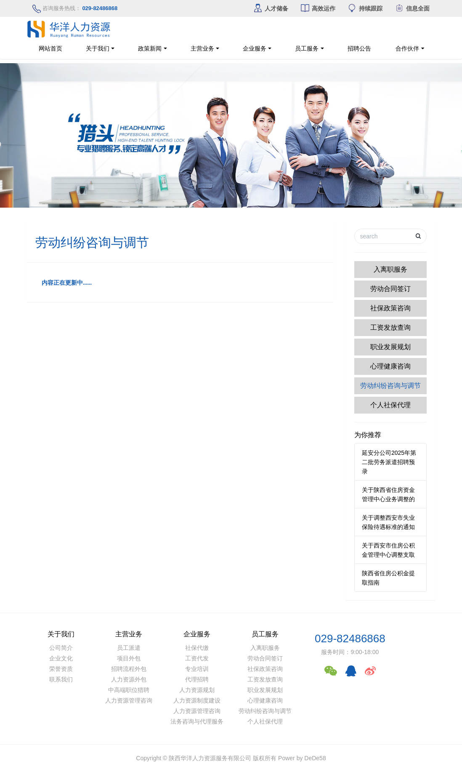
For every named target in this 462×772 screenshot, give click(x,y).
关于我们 (97, 48)
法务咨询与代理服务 (196, 721)
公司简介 (61, 647)
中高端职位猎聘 (128, 690)
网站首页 (50, 48)
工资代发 (197, 658)
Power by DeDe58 (302, 758)
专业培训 (197, 668)
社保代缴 (197, 647)
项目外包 (129, 658)
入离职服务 (390, 269)
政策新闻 (150, 48)
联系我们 (61, 679)
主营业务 (202, 48)
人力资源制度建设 (196, 700)
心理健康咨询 (390, 366)
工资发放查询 (390, 327)
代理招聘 (197, 679)
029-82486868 (350, 638)
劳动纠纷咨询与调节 (390, 385)
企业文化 (61, 658)
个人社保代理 (390, 405)
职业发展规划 (390, 346)
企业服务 (254, 48)
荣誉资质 (61, 668)
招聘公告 (364, 48)
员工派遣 (129, 647)
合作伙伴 (429, 48)
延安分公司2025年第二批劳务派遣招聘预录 (389, 462)
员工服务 (307, 48)
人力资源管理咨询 (128, 700)
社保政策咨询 (390, 308)
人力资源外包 (128, 679)
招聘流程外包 (128, 668)
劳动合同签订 (390, 288)
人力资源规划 (197, 690)
